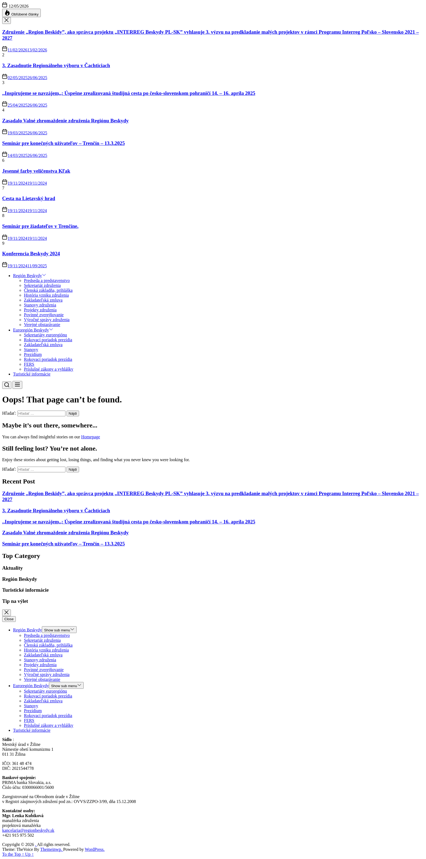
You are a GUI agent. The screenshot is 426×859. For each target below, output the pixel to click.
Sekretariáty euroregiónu (45, 335)
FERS (29, 364)
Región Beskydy (29, 275)
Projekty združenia (40, 310)
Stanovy (31, 349)
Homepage (90, 437)
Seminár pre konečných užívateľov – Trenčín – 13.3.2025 (63, 143)
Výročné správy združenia (47, 319)
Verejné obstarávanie (42, 324)
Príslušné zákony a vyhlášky (48, 369)
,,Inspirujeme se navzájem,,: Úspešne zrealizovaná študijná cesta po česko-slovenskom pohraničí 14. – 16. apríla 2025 (128, 93)
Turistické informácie (32, 374)
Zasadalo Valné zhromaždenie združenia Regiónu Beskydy (65, 120)
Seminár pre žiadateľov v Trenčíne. (40, 226)
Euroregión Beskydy (33, 330)
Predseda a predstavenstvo (47, 280)
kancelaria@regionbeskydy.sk (28, 830)
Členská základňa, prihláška (48, 290)
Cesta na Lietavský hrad (28, 198)
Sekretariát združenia (42, 285)
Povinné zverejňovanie (44, 314)
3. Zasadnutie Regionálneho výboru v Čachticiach (56, 65)
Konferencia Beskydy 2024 (31, 253)
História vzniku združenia (46, 295)
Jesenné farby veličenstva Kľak (36, 171)
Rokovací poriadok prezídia (48, 339)
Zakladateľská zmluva (43, 300)
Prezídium (33, 354)
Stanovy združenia (40, 305)
